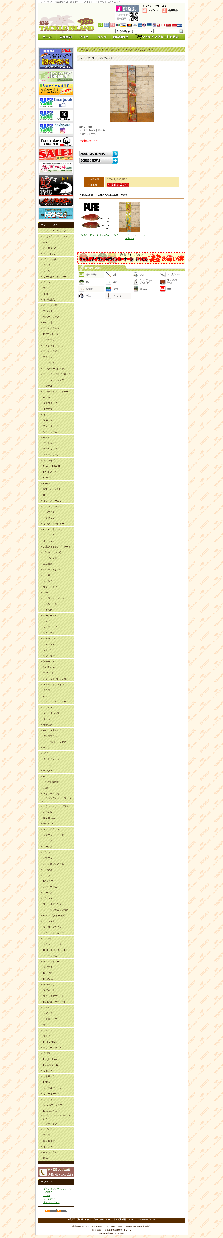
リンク (46, 1195)
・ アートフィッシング (52, 380)
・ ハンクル (46, 869)
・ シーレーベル (48, 615)
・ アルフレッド (48, 362)
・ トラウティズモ (49, 793)
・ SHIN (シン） (48, 644)
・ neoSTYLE (47, 823)
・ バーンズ (46, 898)
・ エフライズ (47, 460)
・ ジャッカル (47, 632)
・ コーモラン (47, 541)
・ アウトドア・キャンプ (53, 230)
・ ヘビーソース (48, 955)
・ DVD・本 (46, 322)
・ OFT (44, 495)
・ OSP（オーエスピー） (53, 489)
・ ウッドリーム (48, 431)
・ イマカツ (46, 414)
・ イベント (46, 1146)
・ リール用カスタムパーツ (54, 276)
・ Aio (43, 242)
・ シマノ (45, 621)
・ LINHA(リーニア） (51, 1065)
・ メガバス (46, 1013)
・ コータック (47, 535)
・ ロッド (45, 265)
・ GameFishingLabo (50, 569)
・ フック (45, 288)
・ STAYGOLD (47, 673)
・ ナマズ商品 (47, 253)
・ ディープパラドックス (53, 742)
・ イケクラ (46, 408)
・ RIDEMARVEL (49, 1042)
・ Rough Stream (49, 1059)
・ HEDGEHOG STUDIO (53, 950)
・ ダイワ (45, 719)
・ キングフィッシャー (52, 523)
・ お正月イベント (49, 248)
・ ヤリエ (45, 1024)
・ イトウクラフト (49, 403)
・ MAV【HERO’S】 (50, 466)
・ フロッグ (46, 938)
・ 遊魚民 (45, 1036)
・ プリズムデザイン (51, 927)
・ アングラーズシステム (53, 368)
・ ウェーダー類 (48, 305)
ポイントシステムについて (57, 1188)
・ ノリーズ (46, 841)
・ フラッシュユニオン (52, 944)
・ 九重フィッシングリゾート (55, 546)
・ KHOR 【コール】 (52, 529)
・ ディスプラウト (49, 736)
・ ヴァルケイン (48, 443)
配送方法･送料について (124, 1219)
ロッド (94, 49)
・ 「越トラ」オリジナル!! (54, 236)
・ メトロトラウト (49, 1019)
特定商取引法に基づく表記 (79, 1219)
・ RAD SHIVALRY (50, 1111)
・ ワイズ (45, 1135)
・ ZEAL (44, 696)
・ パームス (46, 846)
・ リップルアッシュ (51, 1088)
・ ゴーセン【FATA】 (51, 552)
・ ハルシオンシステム (52, 864)
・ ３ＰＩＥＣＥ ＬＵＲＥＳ (55, 701)
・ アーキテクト (48, 340)
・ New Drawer (47, 818)
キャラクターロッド (111, 49)
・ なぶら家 (46, 812)
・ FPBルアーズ (48, 472)
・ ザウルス (46, 581)
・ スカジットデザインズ (53, 684)
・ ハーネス (46, 892)
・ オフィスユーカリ (51, 500)
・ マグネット (47, 990)
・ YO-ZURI (46, 1030)
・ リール (45, 271)
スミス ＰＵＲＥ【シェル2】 (96, 235)
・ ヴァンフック (48, 449)
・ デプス (45, 753)
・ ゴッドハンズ (48, 558)
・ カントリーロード (51, 506)
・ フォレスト (47, 921)
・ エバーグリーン (49, 454)
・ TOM (44, 788)
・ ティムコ (46, 747)
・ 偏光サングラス (49, 317)
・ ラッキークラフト (51, 1047)
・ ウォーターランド (51, 426)
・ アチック (46, 357)
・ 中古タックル (48, 1152)
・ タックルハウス (49, 713)
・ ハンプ (45, 875)
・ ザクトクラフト (49, 586)
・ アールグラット (49, 328)
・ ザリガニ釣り (48, 259)
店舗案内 (48, 1192)
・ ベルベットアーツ (51, 961)
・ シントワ (46, 650)
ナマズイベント (51, 1202)
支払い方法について (102, 1219)
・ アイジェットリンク (52, 345)
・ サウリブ (46, 575)
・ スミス (45, 690)
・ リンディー (47, 1099)
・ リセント (46, 1070)
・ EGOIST (46, 477)
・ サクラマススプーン (52, 598)
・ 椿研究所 (46, 724)
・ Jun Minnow (47, 667)
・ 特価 (44, 1158)
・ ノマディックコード (52, 835)
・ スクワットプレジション (54, 678)
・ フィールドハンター (52, 904)
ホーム (84, 49)
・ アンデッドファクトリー (54, 391)
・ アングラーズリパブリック (55, 374)
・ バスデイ (46, 858)
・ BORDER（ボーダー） (53, 1001)
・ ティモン (46, 765)
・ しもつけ (46, 609)
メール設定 (49, 1199)
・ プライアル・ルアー (52, 932)
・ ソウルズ (46, 707)
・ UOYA (45, 437)
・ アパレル (46, 311)
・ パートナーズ (48, 887)
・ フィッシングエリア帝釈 (54, 909)
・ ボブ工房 (46, 967)
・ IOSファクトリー (50, 334)
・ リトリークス (48, 1076)
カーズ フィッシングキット (140, 49)
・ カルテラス (47, 512)
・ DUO (44, 776)
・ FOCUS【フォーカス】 (53, 915)
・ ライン (45, 282)
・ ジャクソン (47, 638)
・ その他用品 (47, 299)
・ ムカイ (45, 1007)
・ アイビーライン (49, 351)
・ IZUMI (45, 397)
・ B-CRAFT (46, 973)
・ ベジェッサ (47, 984)
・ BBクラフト (48, 881)
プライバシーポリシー (145, 1219)
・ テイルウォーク (49, 759)
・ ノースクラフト (49, 829)
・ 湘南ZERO (47, 661)
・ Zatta (44, 592)
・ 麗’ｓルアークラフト (52, 1105)
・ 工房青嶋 (46, 564)
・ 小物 (44, 294)
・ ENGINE (46, 483)
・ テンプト (46, 770)
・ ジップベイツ (48, 627)
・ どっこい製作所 (49, 782)
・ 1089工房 (46, 420)
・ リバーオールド (49, 1093)
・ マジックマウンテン (52, 996)
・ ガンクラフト (48, 518)
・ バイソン (46, 852)
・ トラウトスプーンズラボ (54, 806)
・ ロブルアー (47, 1129)
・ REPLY (45, 1082)
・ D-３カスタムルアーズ (53, 730)
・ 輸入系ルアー (48, 1141)
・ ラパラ (45, 1053)
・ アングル (46, 385)
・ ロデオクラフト (49, 1123)
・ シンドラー (47, 655)
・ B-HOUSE (46, 978)
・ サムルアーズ (48, 604)
